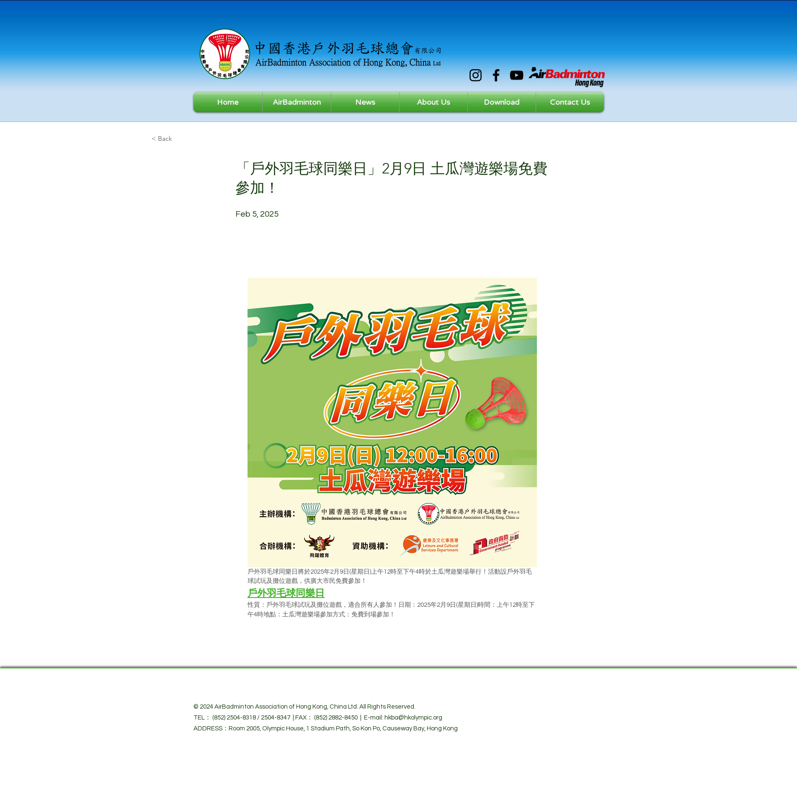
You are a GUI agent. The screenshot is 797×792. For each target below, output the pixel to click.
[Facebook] (496, 75)
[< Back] (179, 139)
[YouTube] (516, 75)
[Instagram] (475, 75)
